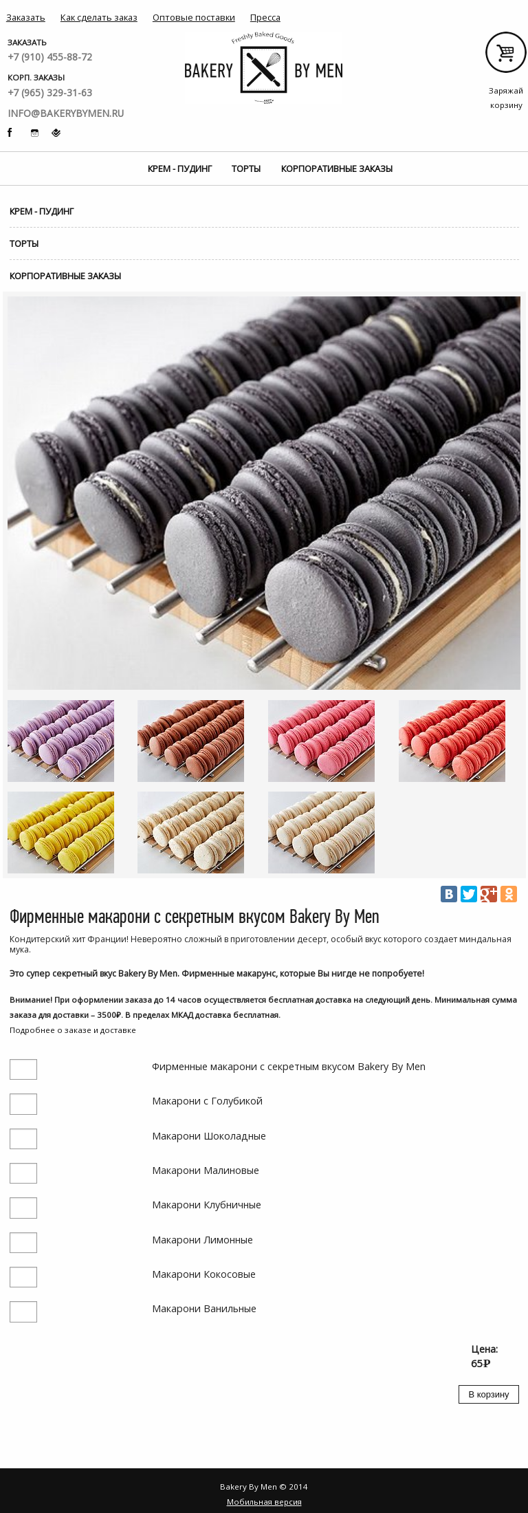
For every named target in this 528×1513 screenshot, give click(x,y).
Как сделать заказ (99, 17)
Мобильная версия (264, 1501)
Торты (246, 168)
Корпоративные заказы (337, 168)
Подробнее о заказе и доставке (73, 1030)
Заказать (25, 17)
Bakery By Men (263, 68)
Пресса (265, 17)
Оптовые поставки (194, 17)
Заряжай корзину (506, 57)
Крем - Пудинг (180, 168)
